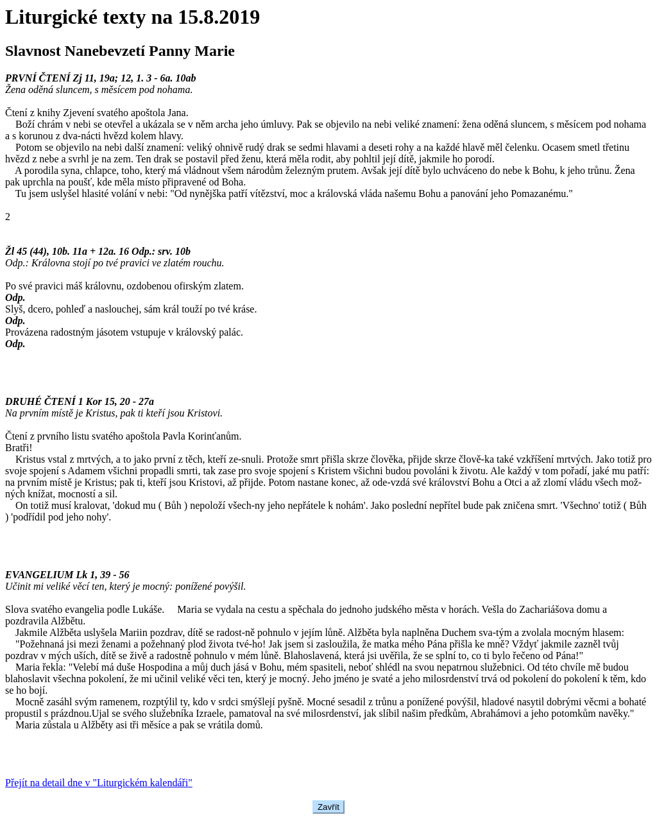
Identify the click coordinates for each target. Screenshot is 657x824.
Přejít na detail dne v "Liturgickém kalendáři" (98, 782)
